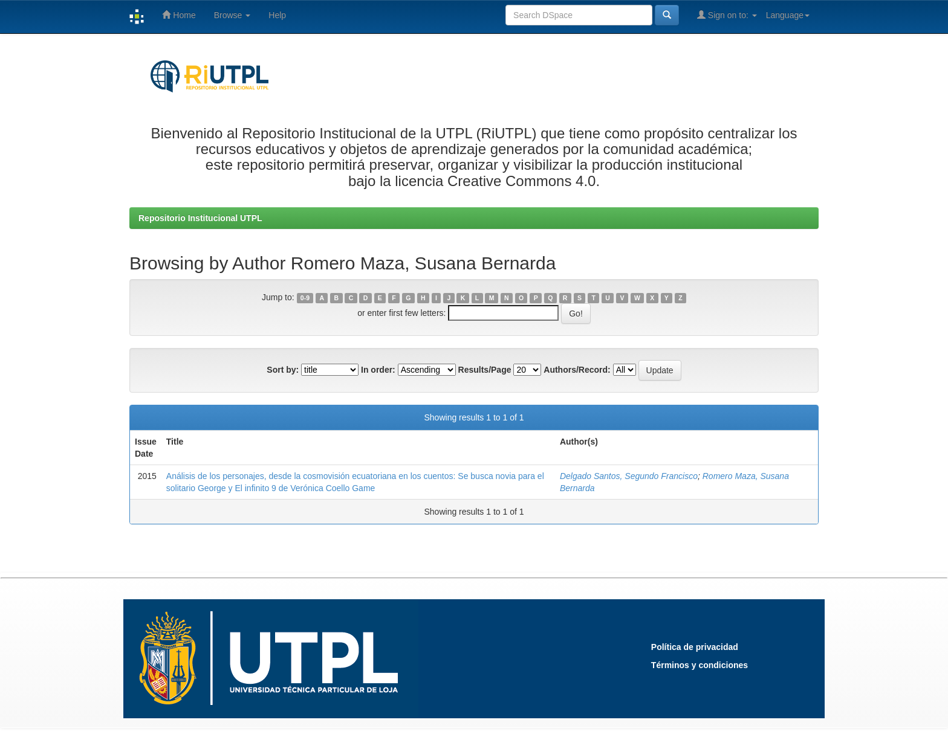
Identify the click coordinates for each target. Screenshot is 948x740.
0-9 (305, 297)
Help (277, 15)
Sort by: (283, 370)
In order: (378, 370)
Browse (232, 15)
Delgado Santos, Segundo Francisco (629, 476)
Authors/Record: (577, 370)
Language (788, 15)
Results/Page (484, 370)
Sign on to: (727, 15)
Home (178, 15)
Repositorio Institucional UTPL (200, 218)
